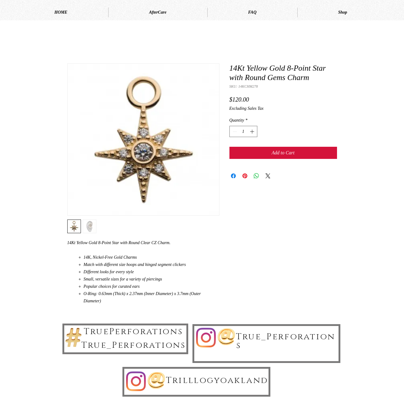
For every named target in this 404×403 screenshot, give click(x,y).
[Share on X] (268, 176)
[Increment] (252, 131)
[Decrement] (234, 131)
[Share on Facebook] (233, 176)
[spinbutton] (243, 131)
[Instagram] (206, 338)
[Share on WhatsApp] (256, 176)
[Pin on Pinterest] (245, 176)
